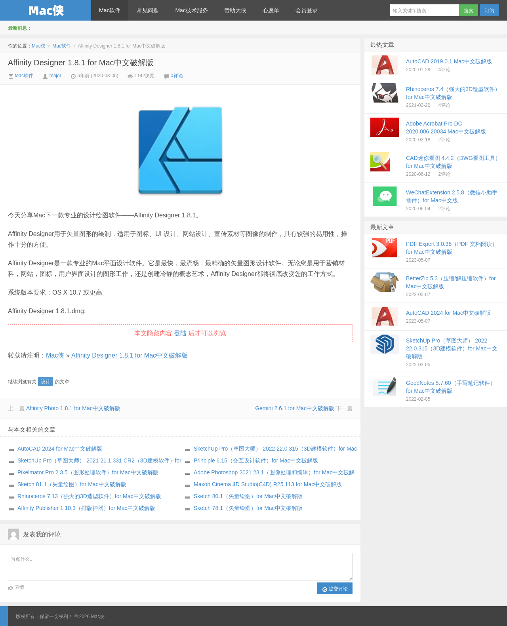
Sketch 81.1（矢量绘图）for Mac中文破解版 (71, 484)
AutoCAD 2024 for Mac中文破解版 (59, 448)
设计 (45, 381)
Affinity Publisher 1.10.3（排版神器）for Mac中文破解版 (86, 508)
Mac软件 (109, 10)
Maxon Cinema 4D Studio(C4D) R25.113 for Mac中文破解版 (268, 484)
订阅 (489, 10)
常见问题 (148, 10)
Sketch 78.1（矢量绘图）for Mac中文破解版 (248, 508)
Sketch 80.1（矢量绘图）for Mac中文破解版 (248, 496)
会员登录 (306, 10)
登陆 (180, 333)
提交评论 (335, 589)
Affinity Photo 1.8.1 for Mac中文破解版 (73, 408)
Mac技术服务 (191, 10)
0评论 (177, 75)
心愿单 (271, 10)
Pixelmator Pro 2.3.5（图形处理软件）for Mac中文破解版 (87, 472)
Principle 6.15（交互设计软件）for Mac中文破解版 (256, 460)
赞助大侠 (235, 10)
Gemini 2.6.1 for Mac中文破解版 (294, 408)
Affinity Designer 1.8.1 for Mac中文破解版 (81, 62)
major (55, 75)
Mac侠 (45, 10)
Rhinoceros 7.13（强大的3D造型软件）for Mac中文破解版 (89, 496)
